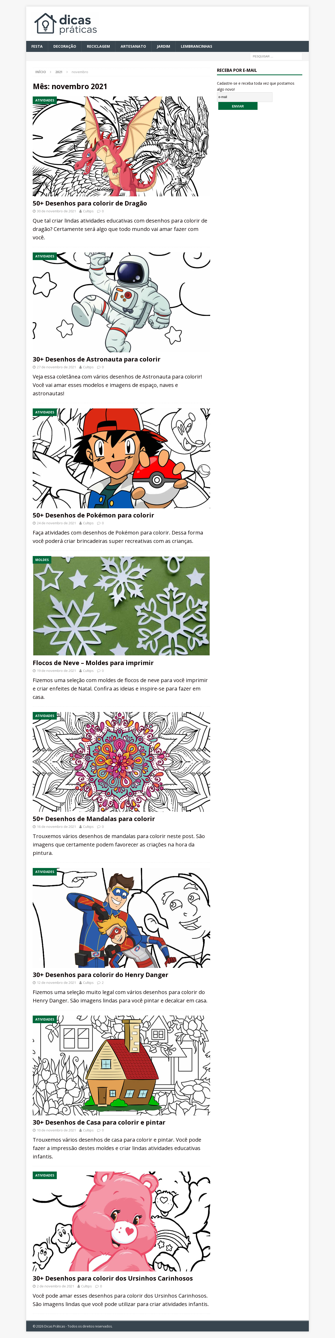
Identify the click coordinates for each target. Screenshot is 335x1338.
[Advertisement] (259, 204)
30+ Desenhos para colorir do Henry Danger (100, 974)
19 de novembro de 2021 (56, 670)
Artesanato (133, 46)
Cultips (88, 211)
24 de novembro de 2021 (56, 523)
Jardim (163, 46)
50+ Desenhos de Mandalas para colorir (94, 818)
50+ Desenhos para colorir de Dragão (90, 203)
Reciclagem (98, 46)
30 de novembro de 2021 (56, 211)
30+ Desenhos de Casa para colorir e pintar (99, 1122)
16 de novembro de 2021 (56, 826)
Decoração (64, 46)
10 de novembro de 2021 (56, 1130)
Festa (37, 46)
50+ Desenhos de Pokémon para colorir (93, 515)
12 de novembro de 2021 (56, 982)
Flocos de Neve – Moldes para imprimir (93, 662)
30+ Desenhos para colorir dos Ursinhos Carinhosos (113, 1278)
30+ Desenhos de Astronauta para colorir (96, 359)
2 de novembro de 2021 (55, 1286)
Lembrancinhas (196, 46)
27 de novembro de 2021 (56, 367)
